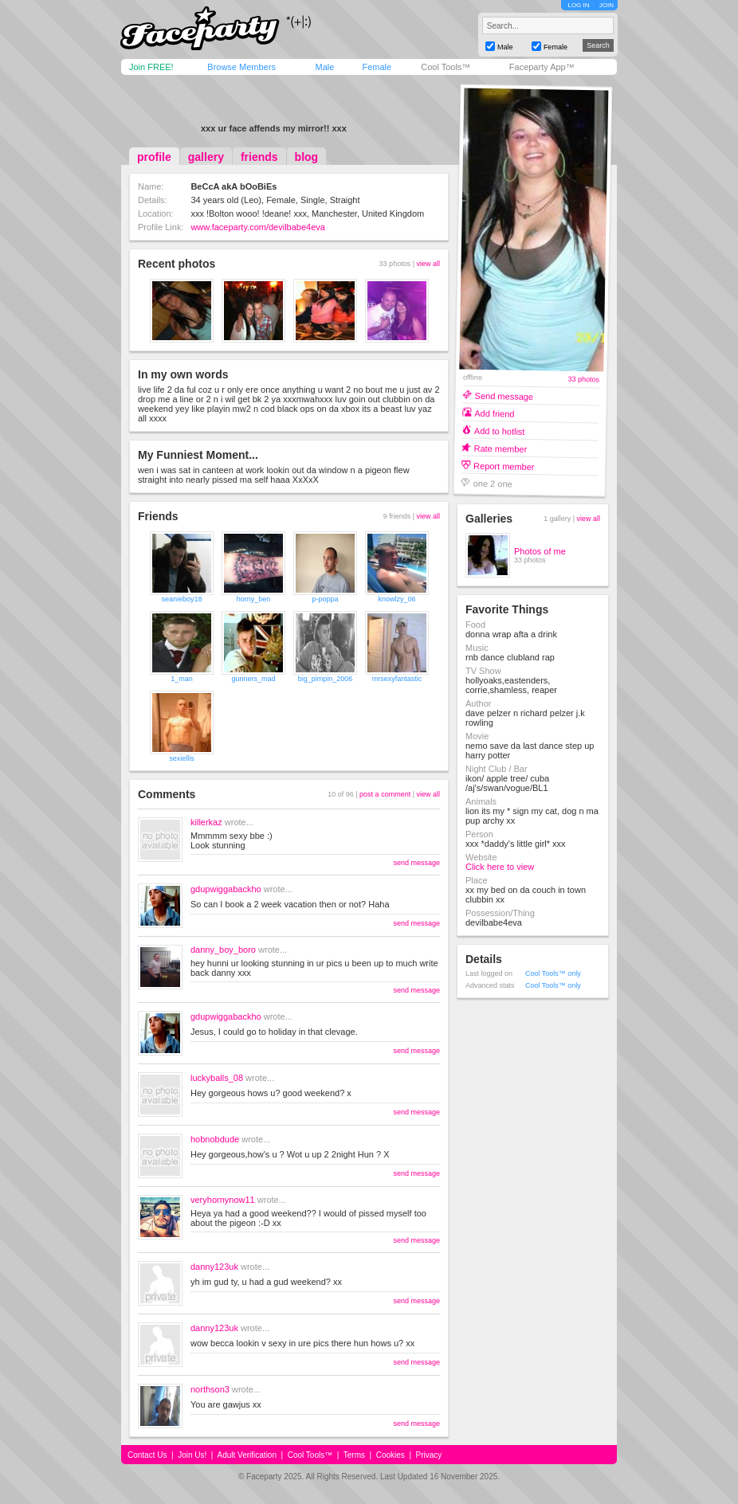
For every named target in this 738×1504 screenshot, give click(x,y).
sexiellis (181, 758)
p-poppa (325, 599)
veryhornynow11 (222, 1199)
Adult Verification (247, 1455)
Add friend (494, 413)
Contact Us (147, 1455)
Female (376, 67)
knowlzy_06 (396, 599)
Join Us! (192, 1455)
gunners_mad (253, 679)
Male (324, 67)
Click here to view (499, 866)
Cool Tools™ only (553, 973)
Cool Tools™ (445, 67)
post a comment (384, 794)
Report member (504, 465)
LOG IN (578, 5)
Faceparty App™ (542, 67)
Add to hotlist (499, 430)
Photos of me (540, 551)
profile (154, 157)
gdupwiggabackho (225, 889)
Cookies (390, 1455)
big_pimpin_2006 (325, 679)
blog (307, 157)
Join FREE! (151, 67)
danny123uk (214, 1266)
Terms (354, 1455)
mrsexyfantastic (397, 679)
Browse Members (241, 67)
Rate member (500, 448)
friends (259, 157)
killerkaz (206, 822)
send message (416, 863)
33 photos (583, 379)
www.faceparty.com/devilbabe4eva (257, 227)
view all (428, 264)
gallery (206, 157)
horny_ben (254, 599)
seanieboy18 (181, 599)
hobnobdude (214, 1139)
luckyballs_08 (216, 1078)
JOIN (606, 5)
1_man (182, 679)
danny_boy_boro (223, 949)
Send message (504, 395)
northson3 (210, 1389)
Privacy (429, 1455)
